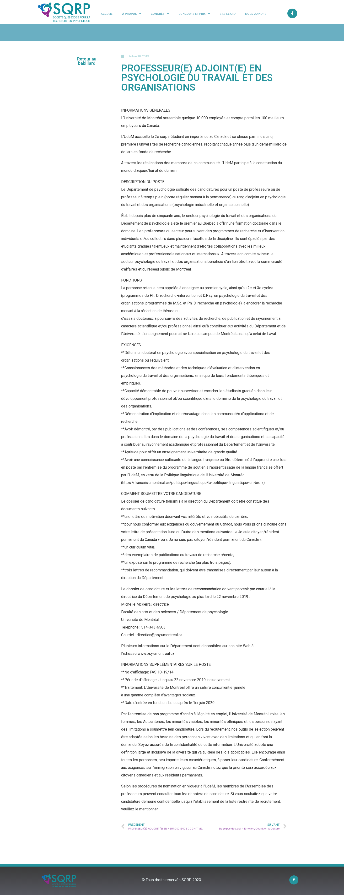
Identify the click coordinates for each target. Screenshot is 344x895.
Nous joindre (255, 14)
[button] (87, 61)
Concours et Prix (194, 14)
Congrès (160, 14)
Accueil (107, 14)
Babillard (228, 14)
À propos (131, 14)
